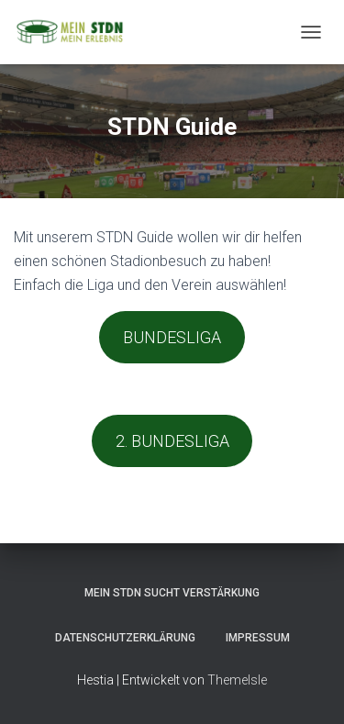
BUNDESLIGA (172, 337)
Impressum (258, 637)
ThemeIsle (237, 680)
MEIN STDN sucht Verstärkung (172, 592)
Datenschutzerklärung (125, 637)
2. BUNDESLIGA (172, 441)
